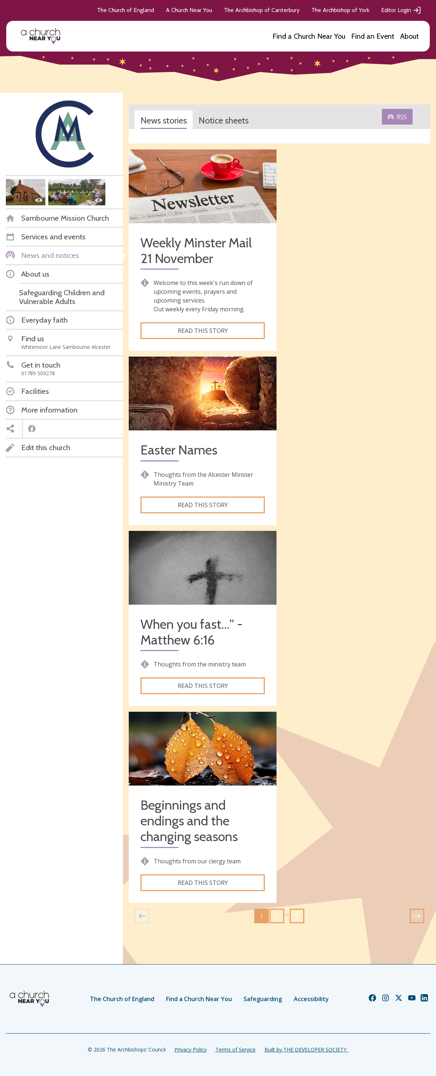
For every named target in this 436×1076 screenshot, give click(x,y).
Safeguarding (263, 999)
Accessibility (311, 999)
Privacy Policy (190, 1049)
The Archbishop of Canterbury (262, 10)
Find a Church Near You (308, 36)
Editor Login (401, 10)
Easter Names (178, 450)
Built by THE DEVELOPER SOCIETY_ (306, 1049)
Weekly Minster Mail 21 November (196, 250)
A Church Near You (189, 10)
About (409, 36)
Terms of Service (235, 1049)
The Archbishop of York (340, 10)
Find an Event (372, 36)
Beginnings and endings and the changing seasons (189, 820)
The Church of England (125, 10)
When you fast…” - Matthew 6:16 (191, 632)
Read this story (203, 331)
